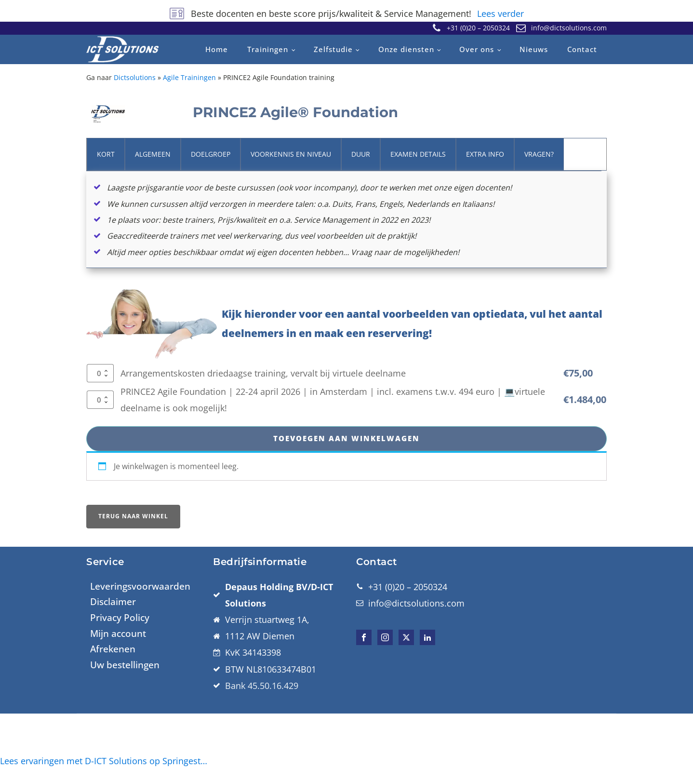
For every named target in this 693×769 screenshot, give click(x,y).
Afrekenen (112, 705)
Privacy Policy (119, 673)
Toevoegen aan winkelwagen (346, 493)
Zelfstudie (333, 49)
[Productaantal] (100, 426)
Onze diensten (406, 49)
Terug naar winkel (133, 571)
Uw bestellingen (125, 720)
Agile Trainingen (189, 77)
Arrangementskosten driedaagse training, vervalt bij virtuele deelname (263, 426)
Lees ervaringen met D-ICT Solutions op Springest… (103, 761)
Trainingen (267, 49)
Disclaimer (113, 657)
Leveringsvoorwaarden (140, 641)
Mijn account (118, 689)
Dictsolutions (135, 77)
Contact (582, 49)
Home (216, 49)
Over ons (476, 49)
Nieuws (534, 49)
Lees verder (500, 13)
